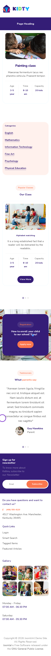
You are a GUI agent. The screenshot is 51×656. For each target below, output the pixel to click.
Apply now (25, 344)
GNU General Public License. (28, 648)
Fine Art (9, 154)
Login (5, 532)
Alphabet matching (25, 235)
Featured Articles (12, 548)
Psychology (11, 161)
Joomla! (7, 645)
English (9, 133)
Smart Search (9, 538)
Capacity (39, 86)
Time (25, 86)
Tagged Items (10, 543)
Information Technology (18, 147)
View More (25, 279)
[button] (23, 298)
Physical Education (15, 168)
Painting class (25, 65)
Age (12, 86)
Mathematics (12, 140)
